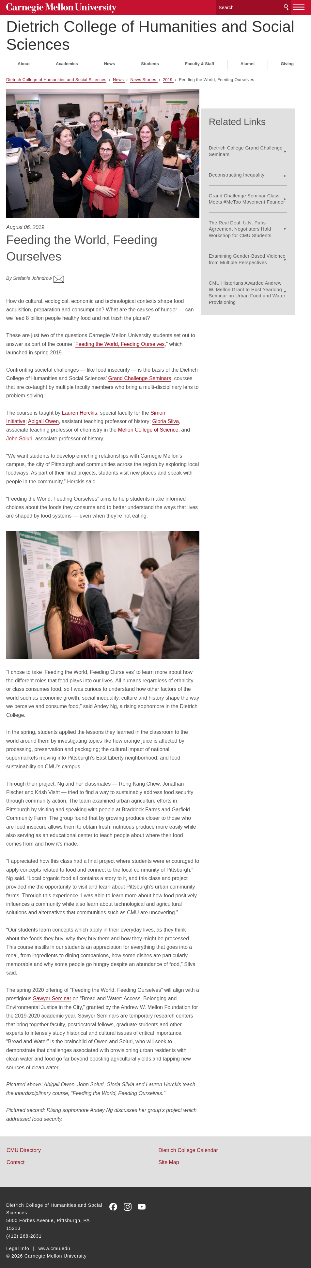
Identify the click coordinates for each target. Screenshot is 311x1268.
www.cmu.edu (54, 1242)
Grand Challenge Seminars (139, 372)
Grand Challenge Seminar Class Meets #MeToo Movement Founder (256, 186)
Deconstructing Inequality (246, 162)
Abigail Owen (43, 415)
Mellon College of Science (148, 423)
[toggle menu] (299, 6)
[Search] (253, 6)
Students (150, 61)
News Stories (143, 77)
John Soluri (19, 432)
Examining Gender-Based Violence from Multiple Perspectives (256, 247)
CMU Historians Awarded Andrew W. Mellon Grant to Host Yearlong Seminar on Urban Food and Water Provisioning (256, 281)
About (24, 61)
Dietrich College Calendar (188, 1144)
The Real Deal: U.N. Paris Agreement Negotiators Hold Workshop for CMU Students (249, 217)
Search (286, 6)
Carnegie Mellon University (56, 7)
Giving (287, 61)
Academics (67, 61)
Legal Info (17, 1242)
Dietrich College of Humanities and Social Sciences (150, 33)
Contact (15, 1156)
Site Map (169, 1156)
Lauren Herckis (79, 406)
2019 (168, 77)
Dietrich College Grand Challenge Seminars (255, 139)
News (109, 61)
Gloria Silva (165, 415)
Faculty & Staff (199, 61)
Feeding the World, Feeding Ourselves (120, 337)
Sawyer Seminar (52, 992)
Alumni (248, 61)
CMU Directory (24, 1144)
